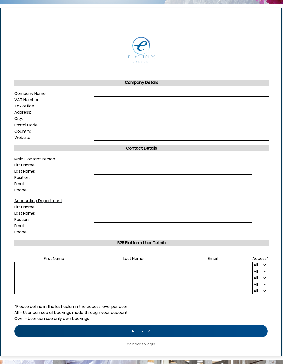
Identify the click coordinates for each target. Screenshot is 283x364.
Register (141, 331)
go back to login (141, 344)
